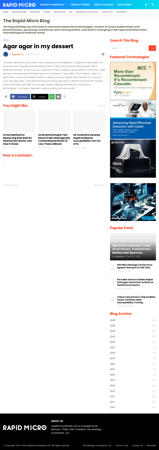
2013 (133, 391)
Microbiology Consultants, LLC (97, 445)
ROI (70, 12)
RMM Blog (35, 12)
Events (46, 12)
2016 (133, 374)
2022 (133, 341)
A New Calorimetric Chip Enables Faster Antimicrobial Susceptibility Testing (136, 300)
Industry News (19, 12)
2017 (133, 369)
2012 (133, 396)
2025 (133, 325)
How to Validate (103, 4)
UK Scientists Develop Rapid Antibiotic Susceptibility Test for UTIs (87, 139)
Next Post (99, 185)
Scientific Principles (52, 4)
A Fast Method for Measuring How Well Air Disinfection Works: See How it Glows (17, 139)
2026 (133, 320)
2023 (133, 336)
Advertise (151, 445)
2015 (133, 380)
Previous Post (11, 185)
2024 (133, 331)
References (60, 12)
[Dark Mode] (146, 4)
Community (121, 12)
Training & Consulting (87, 12)
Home (5, 12)
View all (101, 106)
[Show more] (64, 96)
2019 (133, 358)
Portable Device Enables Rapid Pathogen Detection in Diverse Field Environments (135, 282)
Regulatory (124, 4)
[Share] (103, 54)
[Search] (153, 5)
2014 (133, 385)
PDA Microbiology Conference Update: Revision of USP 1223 (134, 266)
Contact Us (107, 12)
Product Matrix (80, 4)
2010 (133, 407)
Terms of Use (122, 445)
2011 (133, 401)
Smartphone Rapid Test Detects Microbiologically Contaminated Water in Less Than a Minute (54, 139)
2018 (133, 363)
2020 (133, 352)
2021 (133, 347)
